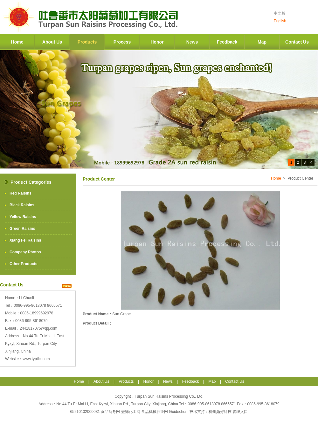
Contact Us (297, 42)
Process (122, 42)
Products (87, 42)
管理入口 (240, 411)
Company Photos (25, 252)
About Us (52, 42)
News (192, 42)
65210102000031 (85, 411)
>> (67, 286)
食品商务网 (110, 411)
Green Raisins (22, 228)
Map (262, 42)
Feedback (227, 42)
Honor (156, 42)
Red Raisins (20, 193)
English (280, 21)
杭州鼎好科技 (220, 411)
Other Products (23, 264)
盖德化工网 (130, 411)
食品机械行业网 (154, 411)
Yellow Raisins (23, 217)
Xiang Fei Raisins (25, 240)
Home (17, 42)
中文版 (279, 13)
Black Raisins (22, 205)
